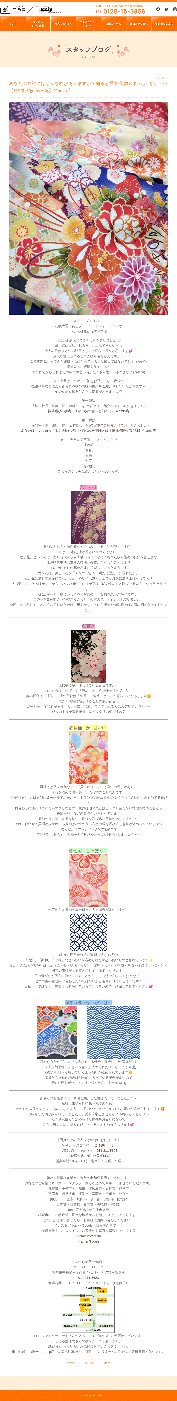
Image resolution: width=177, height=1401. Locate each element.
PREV (70, 1363)
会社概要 (97, 1395)
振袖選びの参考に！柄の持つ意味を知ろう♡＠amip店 (88, 411)
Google (94, 1241)
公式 (99, 1156)
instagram (93, 1236)
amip (82, 1236)
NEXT (106, 1363)
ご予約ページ (105, 1145)
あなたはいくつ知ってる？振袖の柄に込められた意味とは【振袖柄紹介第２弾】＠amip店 (88, 431)
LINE (106, 1156)
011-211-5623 (107, 1150)
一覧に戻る (88, 1363)
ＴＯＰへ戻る (81, 1395)
